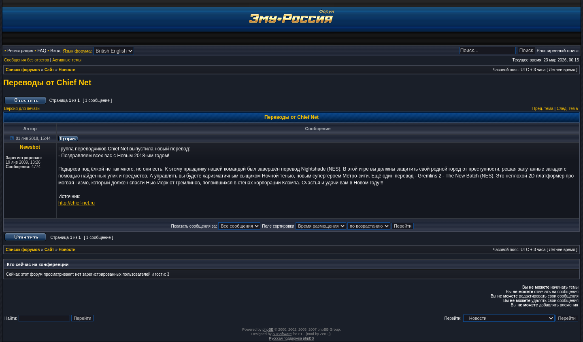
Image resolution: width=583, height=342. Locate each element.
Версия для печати (22, 108)
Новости (67, 70)
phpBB (267, 329)
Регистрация (20, 50)
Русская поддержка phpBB (291, 338)
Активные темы (66, 60)
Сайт (49, 70)
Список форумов (23, 70)
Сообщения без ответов (26, 60)
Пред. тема (542, 108)
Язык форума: (77, 51)
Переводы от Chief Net (47, 82)
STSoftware (282, 334)
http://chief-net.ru (76, 203)
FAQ (41, 50)
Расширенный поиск (557, 50)
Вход (55, 50)
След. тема (567, 108)
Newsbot (30, 147)
